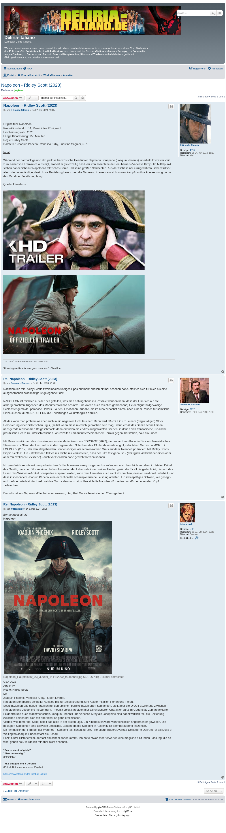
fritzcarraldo (186, 524)
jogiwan (19, 90)
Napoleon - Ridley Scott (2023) (31, 85)
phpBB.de (127, 811)
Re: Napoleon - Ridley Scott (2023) (30, 379)
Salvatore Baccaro (190, 404)
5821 (192, 529)
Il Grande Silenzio (189, 145)
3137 (192, 409)
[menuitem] (27, 68)
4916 (192, 150)
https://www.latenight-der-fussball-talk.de (25, 774)
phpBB (101, 807)
